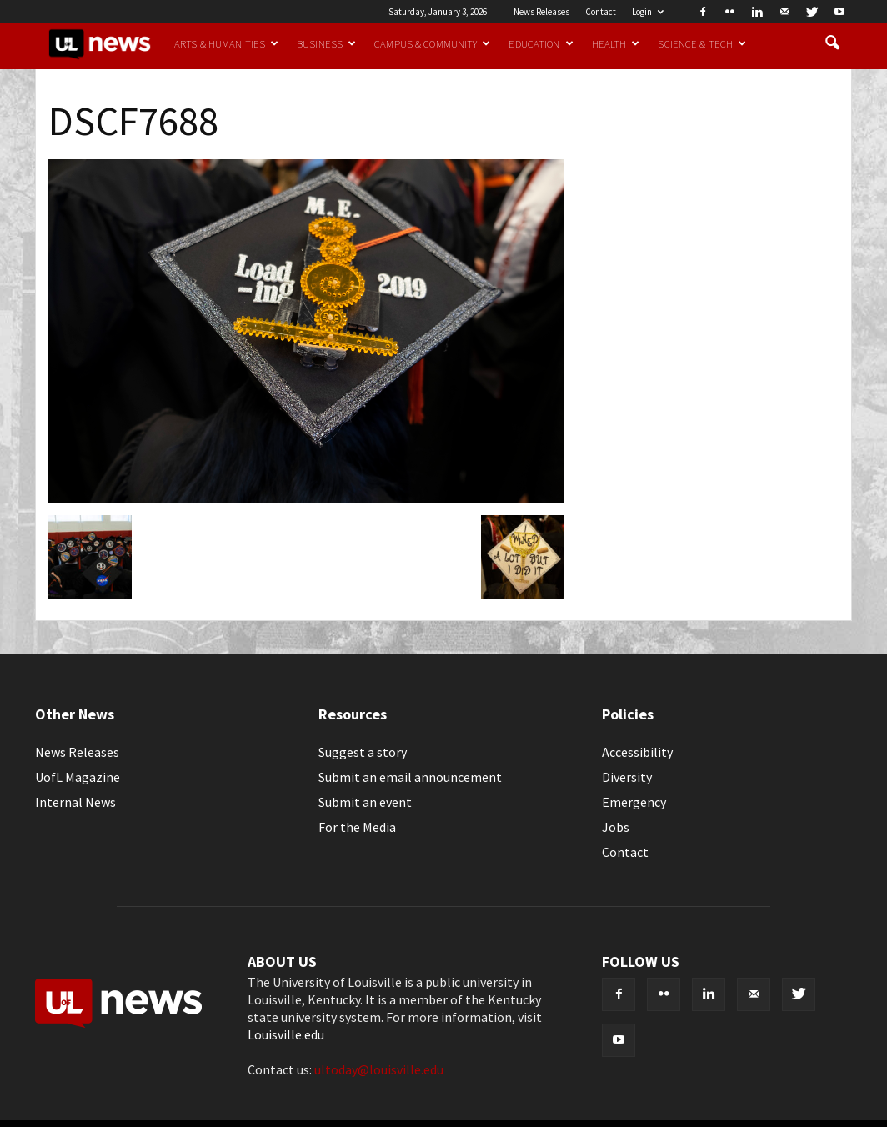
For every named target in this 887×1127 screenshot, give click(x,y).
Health (616, 43)
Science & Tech (702, 43)
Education (541, 43)
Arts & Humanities (226, 43)
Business (326, 43)
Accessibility (637, 752)
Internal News (75, 802)
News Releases (541, 12)
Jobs (615, 827)
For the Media (357, 827)
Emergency (634, 802)
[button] (832, 43)
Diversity (627, 777)
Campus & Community (432, 43)
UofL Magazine (77, 777)
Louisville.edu (286, 1034)
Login (648, 12)
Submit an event (365, 802)
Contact (600, 12)
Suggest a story (362, 752)
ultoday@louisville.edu (379, 1069)
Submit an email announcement (410, 777)
